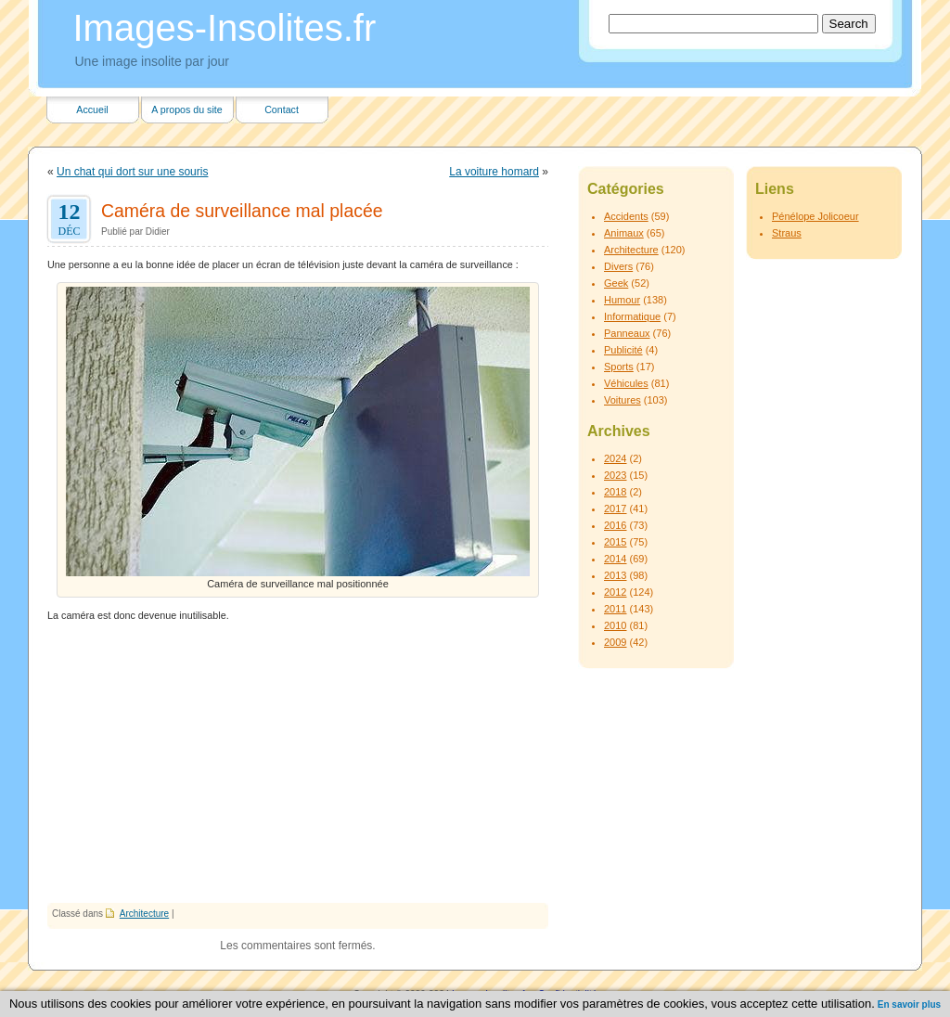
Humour (622, 299)
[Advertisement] (297, 764)
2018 (615, 491)
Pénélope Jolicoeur (815, 216)
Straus (787, 232)
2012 (615, 592)
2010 (615, 625)
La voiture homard (494, 171)
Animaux (624, 232)
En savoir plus (909, 1004)
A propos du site (186, 109)
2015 (615, 541)
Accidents (626, 216)
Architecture (144, 913)
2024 (615, 458)
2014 (615, 558)
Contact (281, 109)
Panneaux (627, 333)
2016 (615, 525)
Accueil (92, 109)
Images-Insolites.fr (225, 27)
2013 (615, 575)
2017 (615, 508)
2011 (615, 608)
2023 (615, 475)
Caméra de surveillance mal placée (242, 210)
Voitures (622, 400)
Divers (618, 266)
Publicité (623, 349)
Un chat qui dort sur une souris (132, 171)
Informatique (632, 316)
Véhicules (626, 383)
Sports (619, 366)
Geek (616, 283)
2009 (615, 642)
